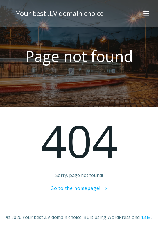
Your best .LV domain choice (60, 13)
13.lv (145, 217)
